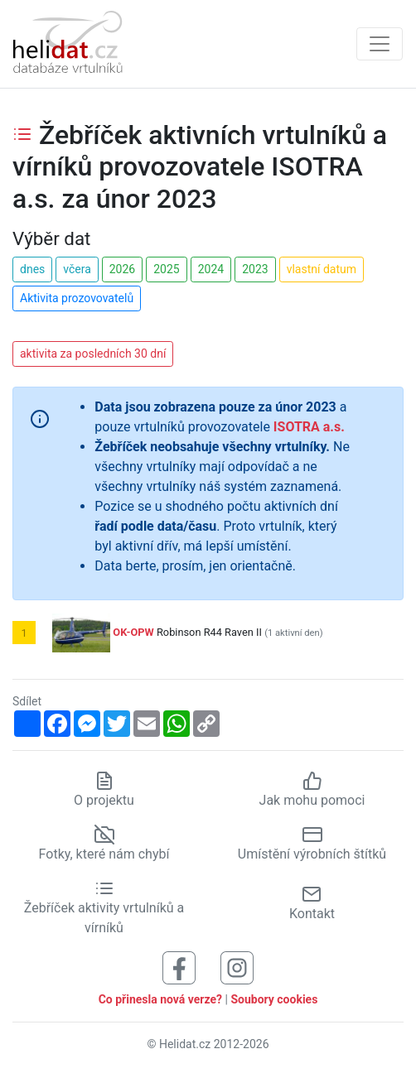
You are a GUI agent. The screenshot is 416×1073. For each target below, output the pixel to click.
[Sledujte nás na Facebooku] (179, 966)
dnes (32, 269)
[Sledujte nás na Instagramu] (237, 966)
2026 (122, 269)
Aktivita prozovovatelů (76, 298)
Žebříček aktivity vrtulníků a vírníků (104, 907)
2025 (166, 269)
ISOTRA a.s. (309, 427)
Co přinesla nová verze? (160, 999)
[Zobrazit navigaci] (379, 43)
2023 (255, 269)
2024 (211, 269)
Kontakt (312, 902)
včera (77, 269)
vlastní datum (321, 269)
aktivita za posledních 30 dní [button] (93, 353)
